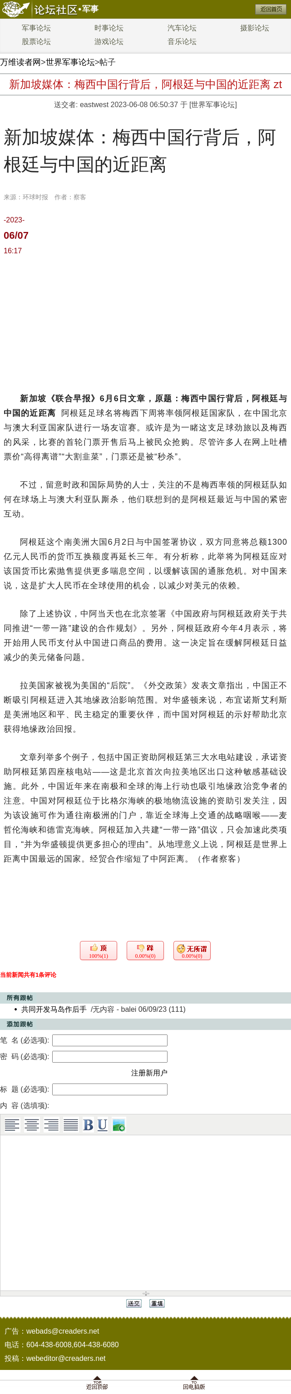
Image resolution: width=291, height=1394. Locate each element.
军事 (90, 9)
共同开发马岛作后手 (54, 1009)
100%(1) (98, 956)
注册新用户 (149, 1073)
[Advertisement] (145, 323)
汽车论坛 (182, 28)
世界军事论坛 (70, 62)
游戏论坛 (108, 41)
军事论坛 (36, 28)
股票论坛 (36, 41)
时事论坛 (108, 28)
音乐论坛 (182, 41)
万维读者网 (20, 62)
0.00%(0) (145, 956)
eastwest (94, 104)
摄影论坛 (254, 28)
